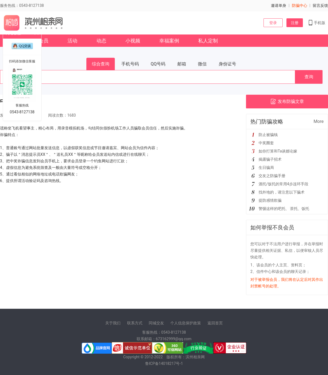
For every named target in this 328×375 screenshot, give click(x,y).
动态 (101, 41)
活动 (72, 41)
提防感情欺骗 (270, 200)
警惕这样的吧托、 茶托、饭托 (284, 208)
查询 (308, 76)
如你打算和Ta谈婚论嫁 (278, 151)
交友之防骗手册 (272, 176)
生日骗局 (266, 167)
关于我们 (113, 323)
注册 (294, 23)
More (319, 121)
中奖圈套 (266, 143)
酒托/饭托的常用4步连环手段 (283, 184)
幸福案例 (169, 41)
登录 (273, 23)
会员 (43, 41)
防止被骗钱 (268, 134)
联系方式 (134, 323)
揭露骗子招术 (270, 159)
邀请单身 (278, 5)
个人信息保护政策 (185, 323)
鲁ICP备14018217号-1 (164, 363)
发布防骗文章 (287, 102)
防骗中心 (299, 5)
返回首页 (215, 323)
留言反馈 (320, 5)
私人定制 (208, 41)
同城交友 (156, 323)
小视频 (132, 41)
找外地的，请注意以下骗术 (281, 192)
